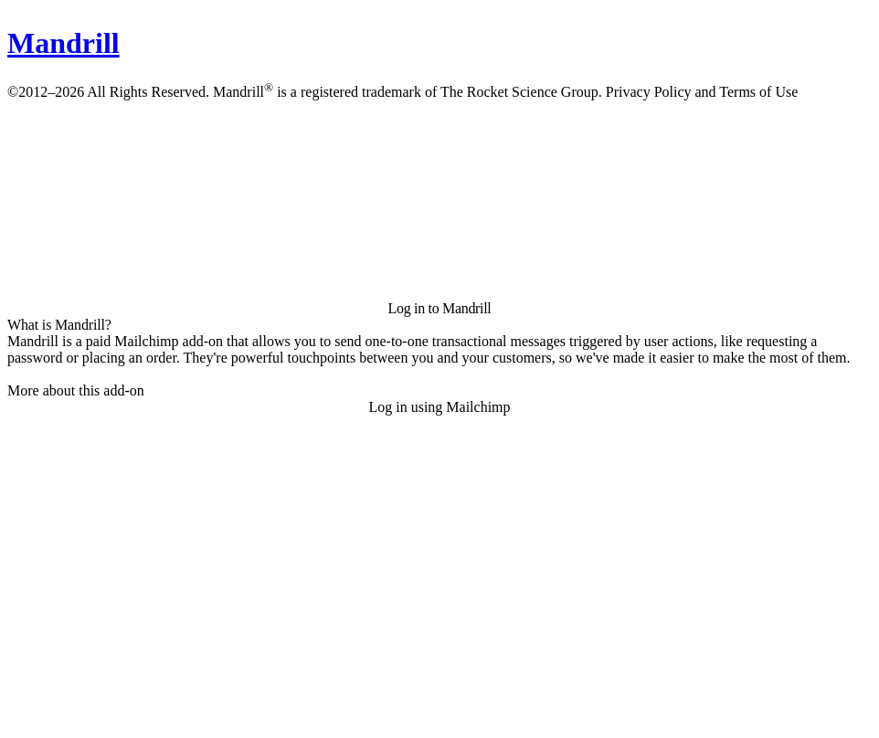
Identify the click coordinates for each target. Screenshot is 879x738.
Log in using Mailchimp (439, 407)
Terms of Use (758, 92)
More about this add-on (75, 390)
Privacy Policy (649, 92)
